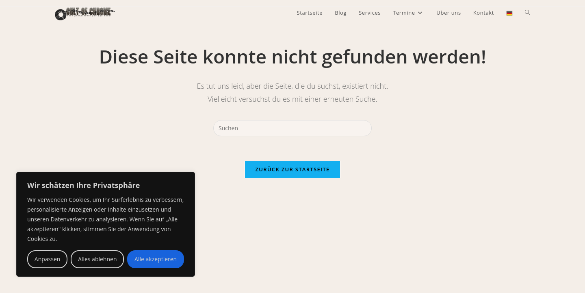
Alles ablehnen (97, 259)
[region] (105, 224)
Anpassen (48, 259)
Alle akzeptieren (155, 259)
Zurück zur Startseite (293, 169)
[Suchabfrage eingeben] (292, 128)
